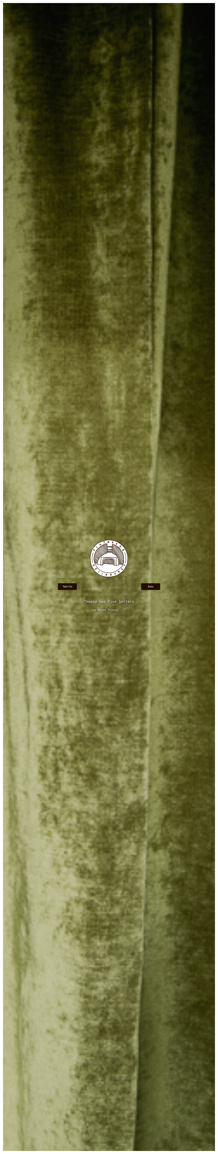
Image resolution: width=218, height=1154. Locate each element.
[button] (67, 586)
